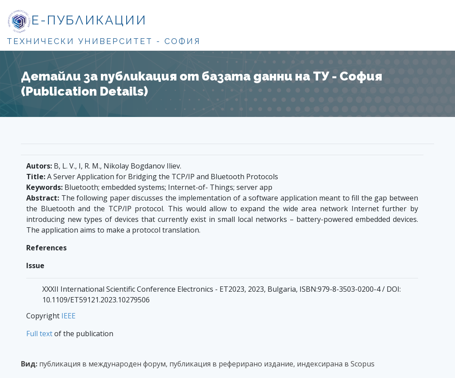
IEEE (68, 316)
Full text (39, 333)
